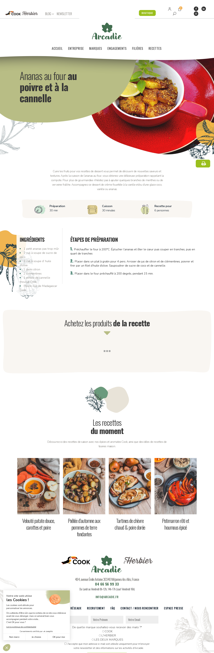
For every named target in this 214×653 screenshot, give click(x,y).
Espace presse (173, 590)
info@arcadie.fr (107, 579)
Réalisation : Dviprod (114, 648)
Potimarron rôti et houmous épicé (175, 506)
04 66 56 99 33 (107, 566)
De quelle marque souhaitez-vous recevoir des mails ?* (107, 609)
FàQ (112, 590)
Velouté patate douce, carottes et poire (38, 506)
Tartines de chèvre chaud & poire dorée (130, 506)
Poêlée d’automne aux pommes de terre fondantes (84, 509)
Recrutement (96, 590)
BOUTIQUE (146, 13)
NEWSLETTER (64, 13)
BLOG (48, 13)
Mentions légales (90, 648)
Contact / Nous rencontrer (139, 590)
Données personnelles (67, 648)
